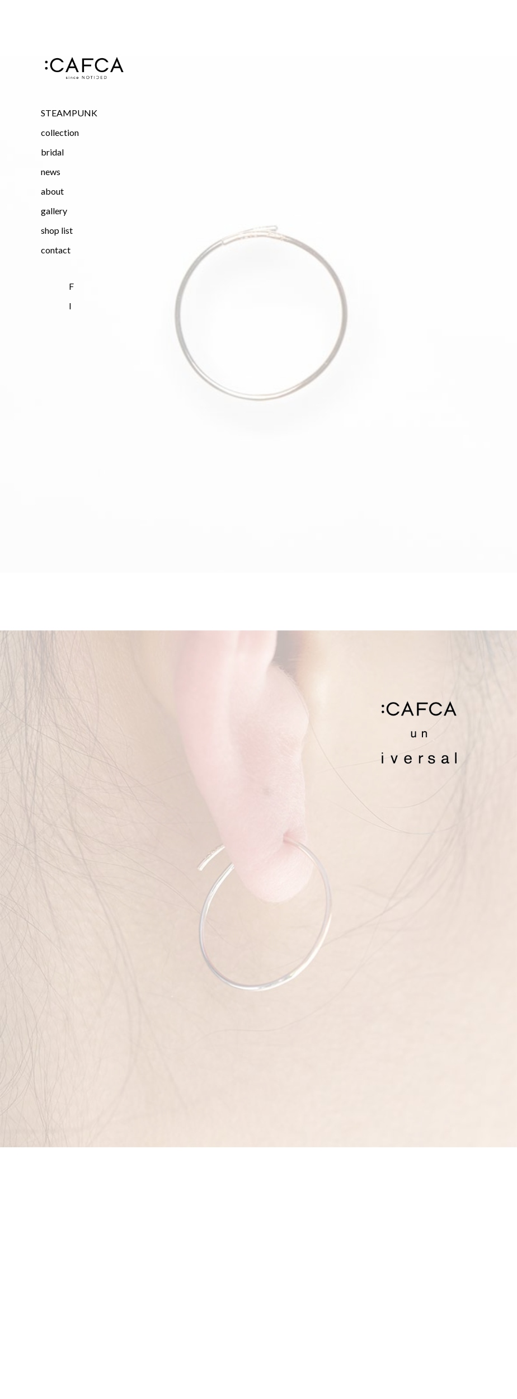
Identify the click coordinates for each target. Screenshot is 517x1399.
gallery (54, 210)
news (50, 171)
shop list (57, 230)
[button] (83, 132)
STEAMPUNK (69, 112)
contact (55, 249)
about (52, 191)
